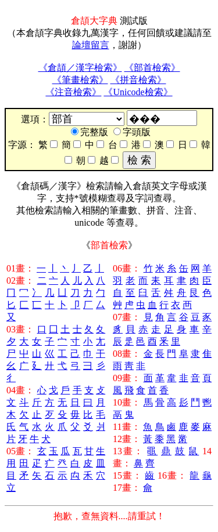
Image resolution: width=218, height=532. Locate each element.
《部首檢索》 (152, 68)
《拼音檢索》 (138, 80)
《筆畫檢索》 (80, 80)
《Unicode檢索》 (137, 92)
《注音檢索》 (73, 92)
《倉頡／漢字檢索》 (80, 68)
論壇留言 (90, 45)
